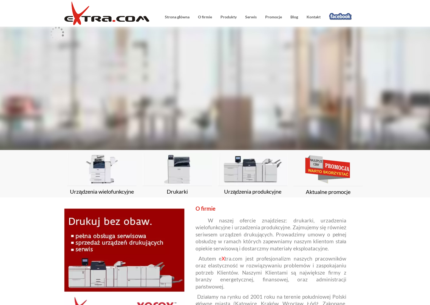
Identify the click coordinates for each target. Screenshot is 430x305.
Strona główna (177, 17)
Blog (294, 17)
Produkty (228, 17)
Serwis (251, 17)
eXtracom (109, 13)
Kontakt (314, 17)
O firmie (205, 17)
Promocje (273, 17)
